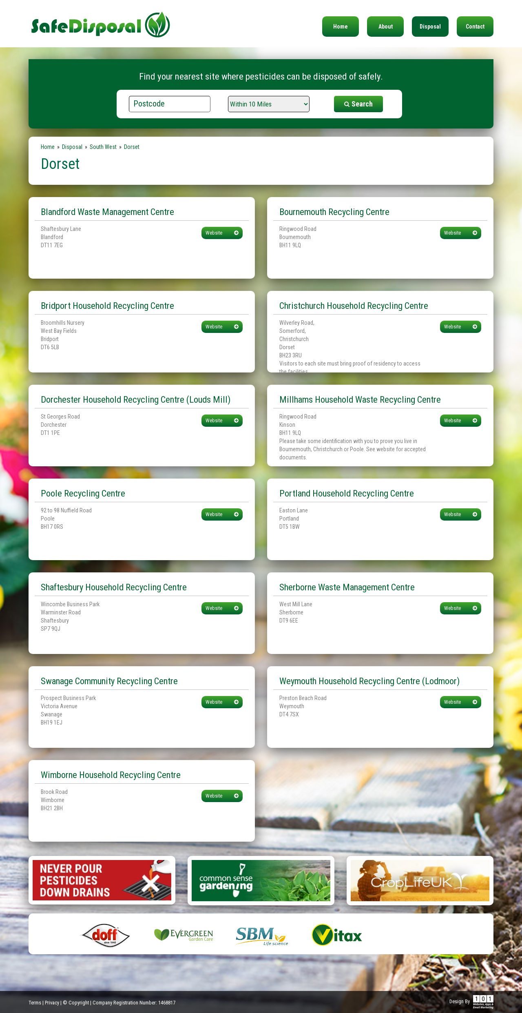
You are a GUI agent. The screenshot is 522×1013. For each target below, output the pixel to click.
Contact (475, 26)
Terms (35, 1003)
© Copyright (76, 1003)
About (385, 26)
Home (340, 26)
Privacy (52, 1003)
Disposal (430, 26)
